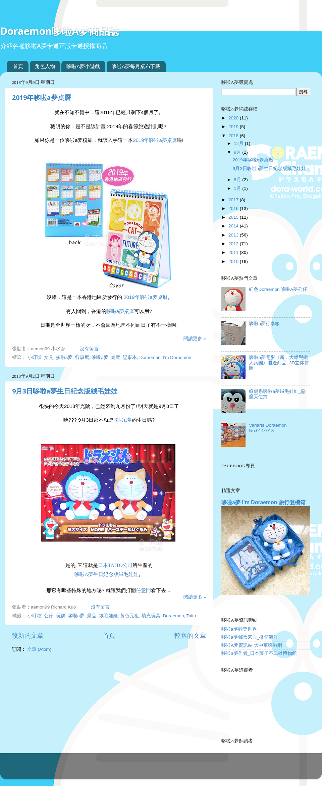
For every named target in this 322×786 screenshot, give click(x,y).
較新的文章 (28, 635)
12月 (239, 143)
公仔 (48, 615)
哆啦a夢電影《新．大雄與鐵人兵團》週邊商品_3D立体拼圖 (279, 363)
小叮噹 (35, 357)
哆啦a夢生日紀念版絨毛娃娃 (106, 574)
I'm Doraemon (177, 357)
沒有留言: (90, 348)
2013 (234, 235)
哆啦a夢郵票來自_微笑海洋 (249, 637)
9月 (238, 152)
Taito (191, 615)
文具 (48, 357)
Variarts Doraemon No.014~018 (267, 428)
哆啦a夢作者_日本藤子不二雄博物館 (259, 653)
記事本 (130, 357)
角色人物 (45, 66)
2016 (234, 208)
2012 (234, 243)
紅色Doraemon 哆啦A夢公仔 (278, 289)
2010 (234, 261)
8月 (238, 179)
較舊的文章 (190, 635)
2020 (234, 117)
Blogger (187, 769)
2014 (234, 225)
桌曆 (115, 357)
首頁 (18, 66)
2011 (234, 252)
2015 (234, 217)
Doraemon (149, 357)
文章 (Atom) (39, 649)
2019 (234, 126)
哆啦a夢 (100, 357)
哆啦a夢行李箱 (264, 323)
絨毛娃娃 (108, 615)
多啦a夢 (64, 357)
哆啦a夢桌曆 (120, 311)
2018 (234, 135)
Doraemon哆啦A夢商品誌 (59, 31)
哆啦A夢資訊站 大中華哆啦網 (251, 645)
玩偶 (60, 615)
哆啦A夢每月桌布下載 (136, 66)
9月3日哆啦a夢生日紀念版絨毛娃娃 (64, 391)
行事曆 (82, 357)
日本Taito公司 (115, 565)
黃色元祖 (129, 615)
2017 (234, 199)
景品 (91, 615)
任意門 (143, 590)
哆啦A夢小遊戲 (83, 66)
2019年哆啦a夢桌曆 (41, 98)
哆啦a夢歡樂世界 (239, 629)
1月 (238, 188)
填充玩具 (151, 615)
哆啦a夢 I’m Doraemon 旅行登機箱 (263, 502)
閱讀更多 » (194, 338)
